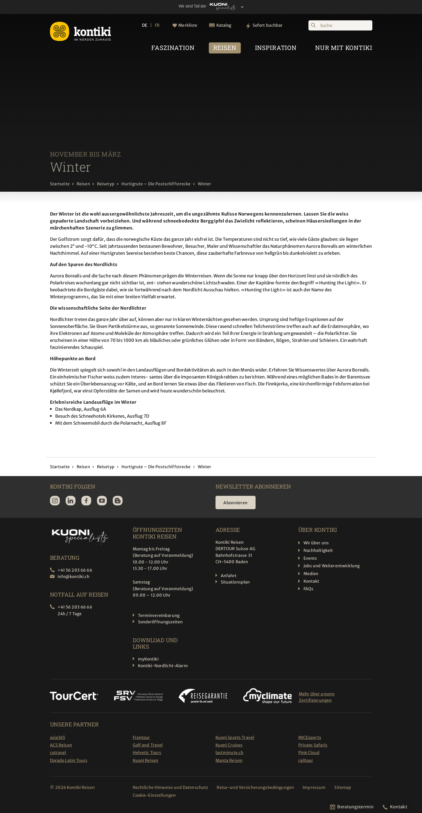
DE (144, 25)
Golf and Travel (148, 745)
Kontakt (311, 581)
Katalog (223, 25)
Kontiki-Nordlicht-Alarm (163, 665)
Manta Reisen (229, 760)
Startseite (60, 183)
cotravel (58, 752)
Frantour (141, 737)
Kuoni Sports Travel (235, 737)
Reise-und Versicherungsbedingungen (255, 787)
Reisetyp (105, 183)
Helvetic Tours (147, 752)
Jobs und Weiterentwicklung (332, 565)
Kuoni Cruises (229, 745)
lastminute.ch (230, 752)
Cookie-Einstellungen (154, 795)
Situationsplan (235, 582)
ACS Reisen (61, 745)
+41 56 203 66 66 (75, 570)
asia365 (57, 737)
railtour (305, 760)
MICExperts (309, 737)
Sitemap (342, 787)
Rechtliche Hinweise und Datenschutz (170, 787)
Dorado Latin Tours (69, 760)
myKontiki (148, 659)
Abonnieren (236, 502)
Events (310, 558)
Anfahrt (229, 575)
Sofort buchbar (268, 25)
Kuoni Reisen (146, 760)
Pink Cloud (308, 752)
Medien (311, 573)
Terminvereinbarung (159, 615)
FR (157, 25)
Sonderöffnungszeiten (160, 621)
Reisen (83, 183)
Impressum (314, 787)
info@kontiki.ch (74, 576)
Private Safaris (313, 745)
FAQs (309, 588)
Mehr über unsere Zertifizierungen (317, 697)
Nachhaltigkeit (318, 550)
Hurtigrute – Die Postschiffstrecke (156, 183)
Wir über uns (316, 542)
